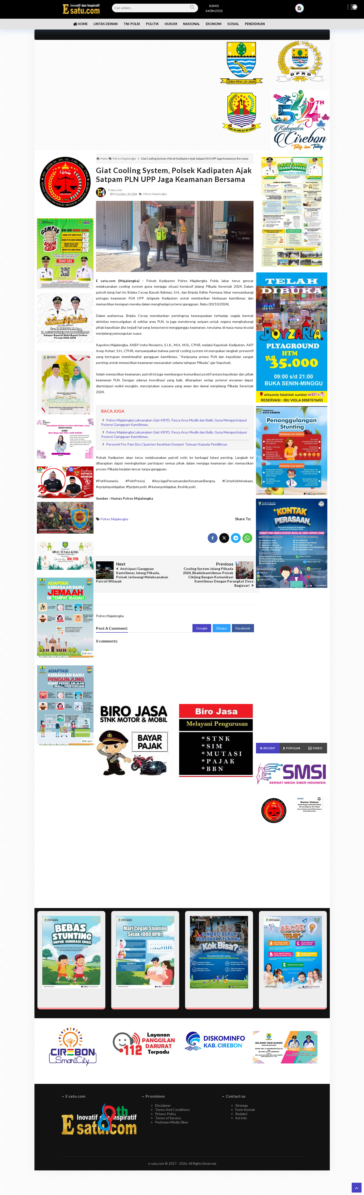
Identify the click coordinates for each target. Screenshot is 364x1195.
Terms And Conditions (172, 1109)
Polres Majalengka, (155, 193)
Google (201, 628)
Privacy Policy (165, 1114)
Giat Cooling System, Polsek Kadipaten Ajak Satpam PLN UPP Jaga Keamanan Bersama (174, 174)
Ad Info (241, 1118)
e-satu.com (156, 1163)
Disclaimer (163, 1105)
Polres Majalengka (114, 519)
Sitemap (241, 1105)
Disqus (221, 628)
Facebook (243, 628)
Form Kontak (245, 1109)
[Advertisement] (121, 74)
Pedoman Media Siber (171, 1122)
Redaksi (241, 1114)
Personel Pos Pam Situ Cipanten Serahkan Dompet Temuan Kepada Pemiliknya (166, 444)
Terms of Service (168, 1118)
